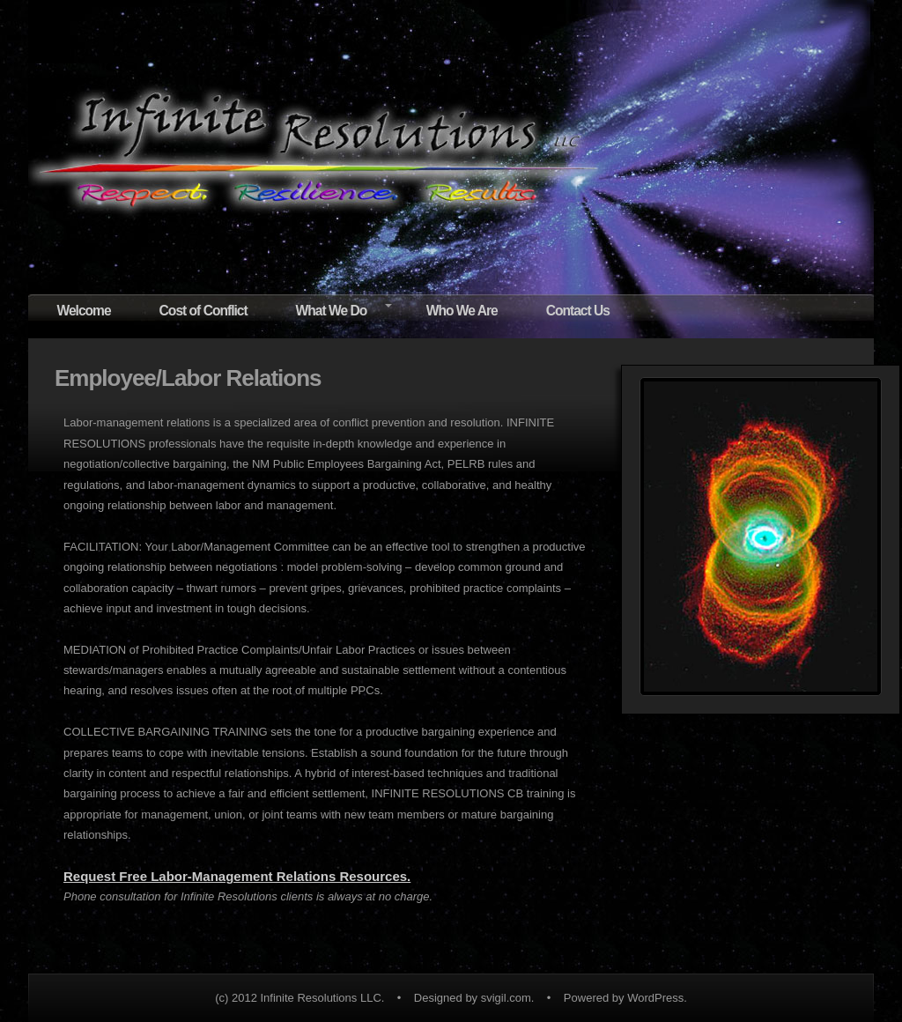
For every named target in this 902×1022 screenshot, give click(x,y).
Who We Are (462, 310)
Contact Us (578, 310)
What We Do (331, 310)
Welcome (83, 310)
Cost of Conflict (203, 310)
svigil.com (506, 997)
